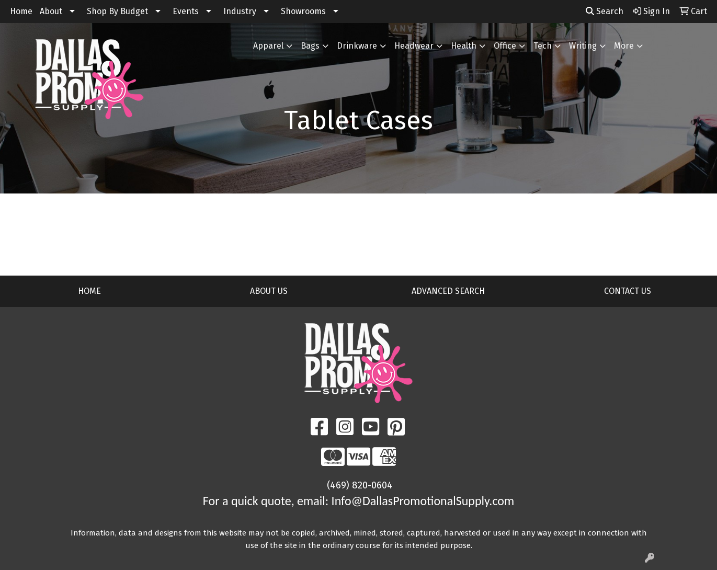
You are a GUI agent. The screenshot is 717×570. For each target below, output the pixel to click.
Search (604, 11)
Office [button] (505, 46)
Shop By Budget (117, 11)
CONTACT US (627, 291)
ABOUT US (269, 291)
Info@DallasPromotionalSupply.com (423, 500)
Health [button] (463, 46)
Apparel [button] (268, 46)
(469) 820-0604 (360, 485)
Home (21, 11)
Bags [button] (310, 46)
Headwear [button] (414, 46)
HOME (89, 291)
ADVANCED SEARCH (448, 291)
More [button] (624, 46)
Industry (239, 11)
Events (186, 11)
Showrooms (303, 11)
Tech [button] (542, 46)
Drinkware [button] (357, 46)
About (51, 11)
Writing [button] (583, 46)
